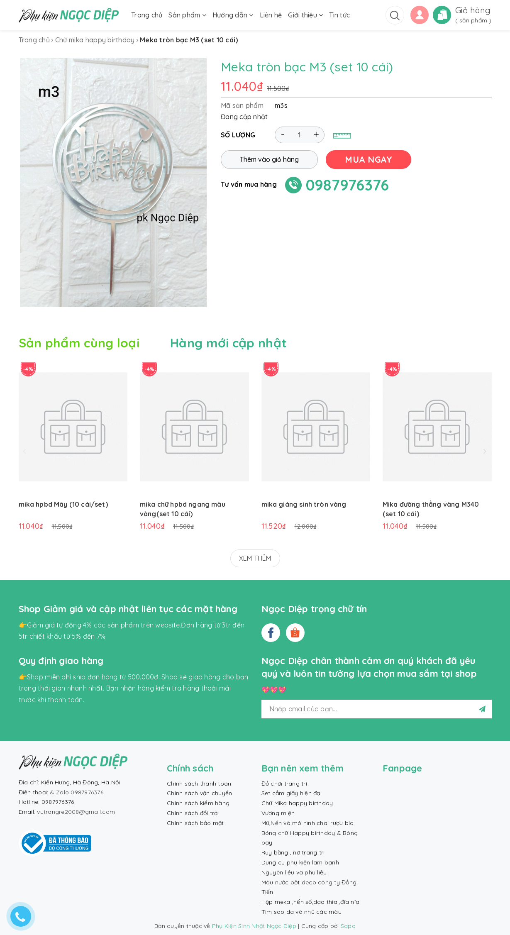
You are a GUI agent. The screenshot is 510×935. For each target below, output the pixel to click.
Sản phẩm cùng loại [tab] (79, 343)
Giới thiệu (305, 15)
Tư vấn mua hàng (249, 184)
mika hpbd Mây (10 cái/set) (63, 504)
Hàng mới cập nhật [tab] (228, 343)
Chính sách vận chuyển (199, 793)
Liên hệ (271, 15)
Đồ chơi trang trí (284, 783)
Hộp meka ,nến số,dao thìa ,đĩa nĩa (310, 902)
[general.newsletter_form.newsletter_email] (376, 709)
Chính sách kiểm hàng (198, 803)
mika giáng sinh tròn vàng (304, 504)
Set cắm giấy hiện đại (291, 793)
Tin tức (339, 15)
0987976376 (347, 185)
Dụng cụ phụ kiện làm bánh (300, 862)
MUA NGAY (368, 159)
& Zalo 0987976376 (76, 792)
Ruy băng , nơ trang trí (293, 852)
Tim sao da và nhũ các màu (301, 911)
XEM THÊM (255, 558)
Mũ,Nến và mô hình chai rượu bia (307, 823)
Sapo (348, 926)
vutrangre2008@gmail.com (76, 811)
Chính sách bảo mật (195, 823)
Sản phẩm (187, 15)
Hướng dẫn (233, 15)
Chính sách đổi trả (192, 813)
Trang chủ (146, 15)
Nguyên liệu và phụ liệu (294, 872)
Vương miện (278, 813)
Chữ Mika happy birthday (297, 803)
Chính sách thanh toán (199, 783)
